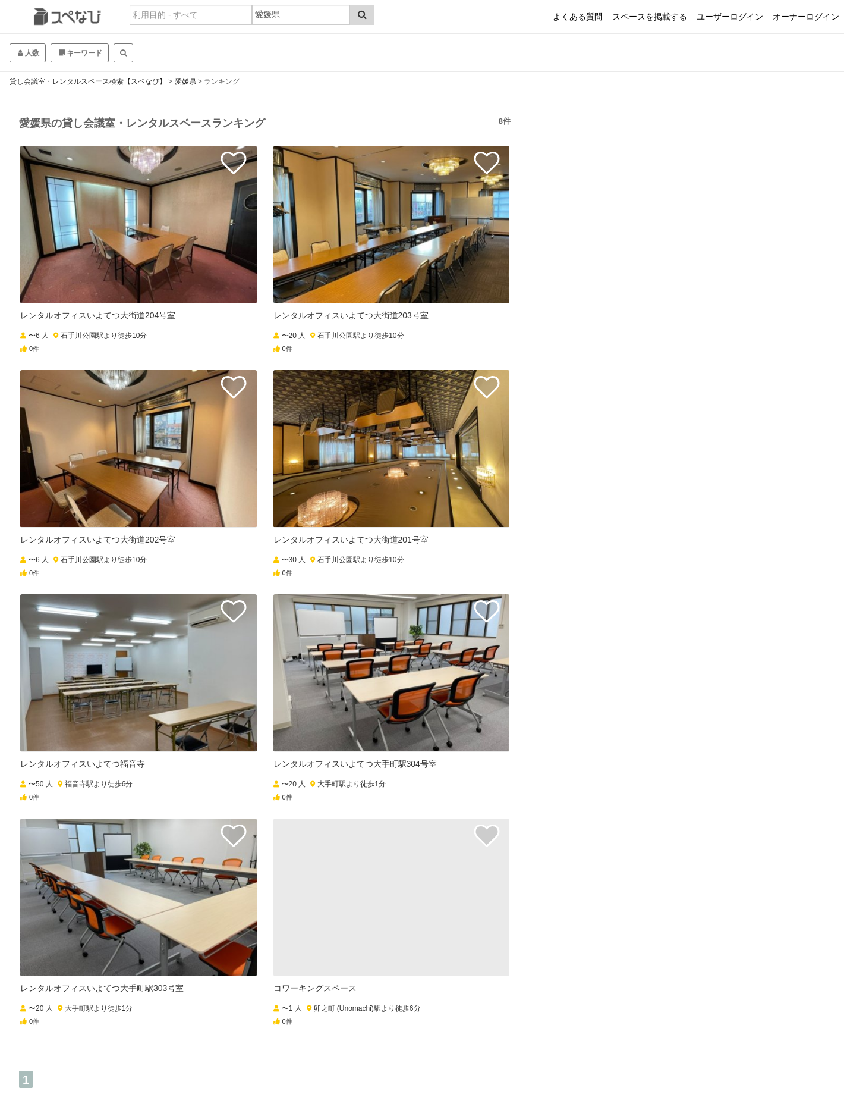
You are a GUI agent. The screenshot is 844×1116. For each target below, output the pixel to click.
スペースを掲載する (649, 16)
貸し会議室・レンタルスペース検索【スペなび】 (88, 81)
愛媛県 (185, 81)
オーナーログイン (806, 16)
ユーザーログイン (730, 16)
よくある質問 (578, 16)
